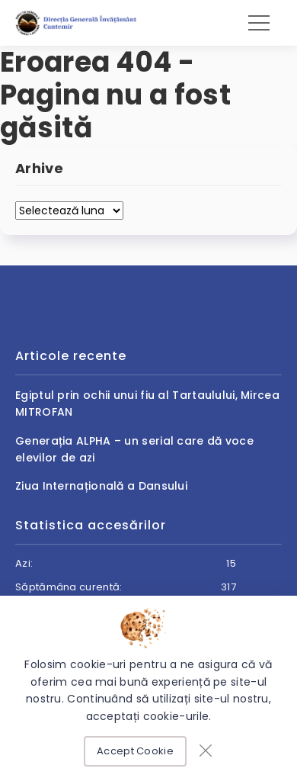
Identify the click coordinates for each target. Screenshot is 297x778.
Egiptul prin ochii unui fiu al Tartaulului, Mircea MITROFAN (147, 403)
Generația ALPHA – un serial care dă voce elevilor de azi (134, 449)
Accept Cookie (135, 751)
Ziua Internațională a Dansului (101, 485)
